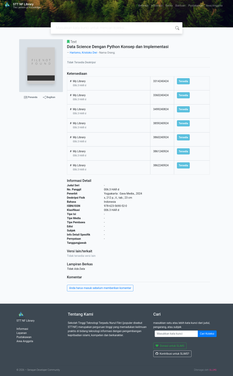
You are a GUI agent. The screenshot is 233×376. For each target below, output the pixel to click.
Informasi (157, 5)
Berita (169, 5)
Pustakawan (195, 5)
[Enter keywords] (176, 333)
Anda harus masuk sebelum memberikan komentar (100, 288)
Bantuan (180, 5)
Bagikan (49, 97)
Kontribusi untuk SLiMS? (172, 353)
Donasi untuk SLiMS (170, 345)
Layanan (22, 333)
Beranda (143, 5)
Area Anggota (214, 5)
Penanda (30, 97)
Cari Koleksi (207, 333)
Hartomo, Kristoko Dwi (83, 52)
